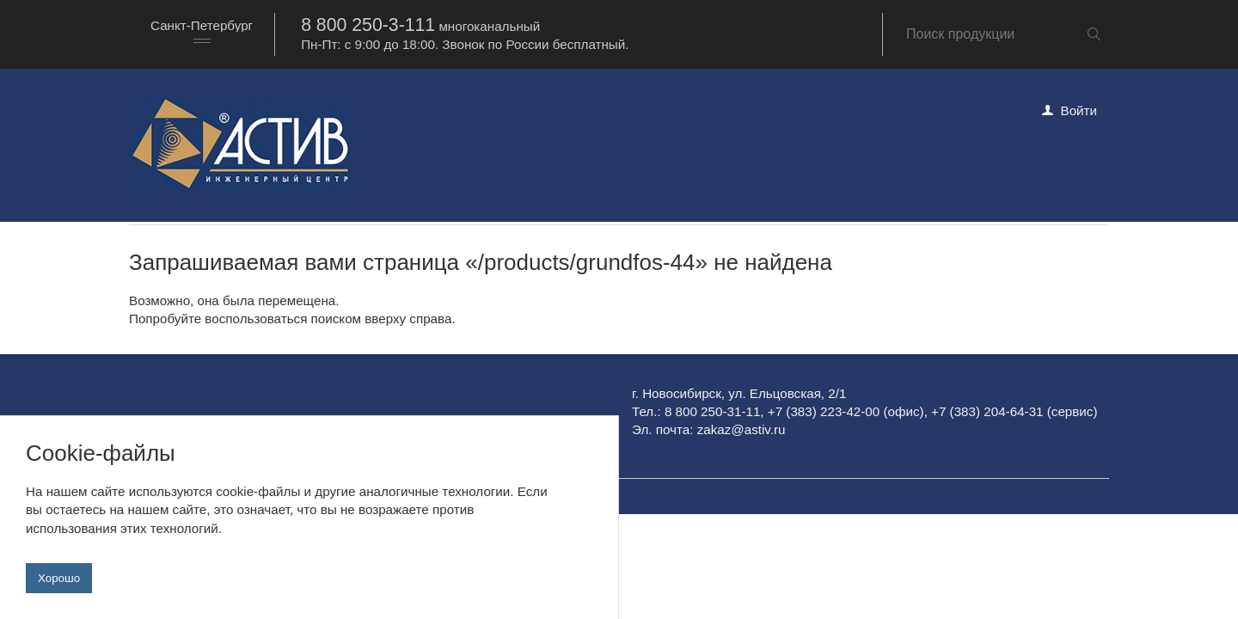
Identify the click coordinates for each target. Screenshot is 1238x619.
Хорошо (59, 578)
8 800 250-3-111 (368, 25)
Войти (1079, 110)
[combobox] (201, 34)
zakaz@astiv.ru (741, 429)
